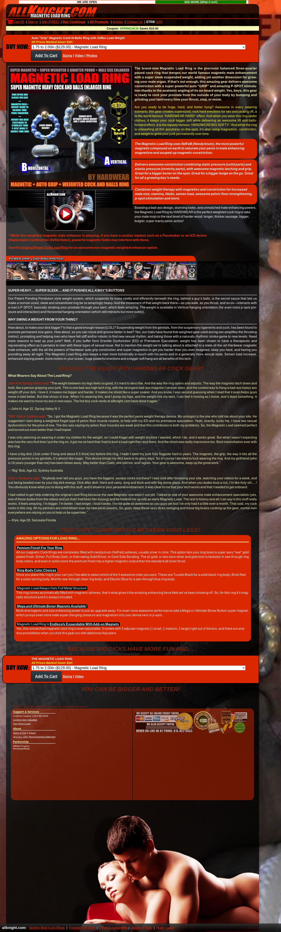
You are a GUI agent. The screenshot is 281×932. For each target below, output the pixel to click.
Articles (118, 22)
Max (169, 22)
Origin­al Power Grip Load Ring (44, 251)
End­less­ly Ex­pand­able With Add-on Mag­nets (84, 628)
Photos (91, 59)
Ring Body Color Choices (36, 574)
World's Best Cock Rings (47, 928)
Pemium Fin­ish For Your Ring (39, 551)
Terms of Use (19, 736)
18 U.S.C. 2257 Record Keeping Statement (34, 740)
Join (50, 22)
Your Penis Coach (22, 727)
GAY (159, 22)
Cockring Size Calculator (25, 723)
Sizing (67, 59)
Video (79, 59)
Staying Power (141, 928)
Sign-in (33, 22)
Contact (135, 22)
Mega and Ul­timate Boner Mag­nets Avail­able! (52, 610)
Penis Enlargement (113, 928)
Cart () (16, 22)
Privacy (32, 736)
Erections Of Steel (82, 928)
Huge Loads (165, 928)
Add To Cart (46, 59)
